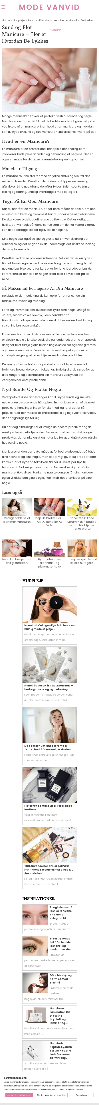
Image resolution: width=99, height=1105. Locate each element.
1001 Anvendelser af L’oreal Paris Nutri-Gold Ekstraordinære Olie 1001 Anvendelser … (49, 869)
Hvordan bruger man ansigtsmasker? (17, 561)
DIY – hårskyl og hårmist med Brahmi (61, 978)
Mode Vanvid (49, 7)
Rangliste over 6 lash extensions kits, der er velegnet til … (61, 912)
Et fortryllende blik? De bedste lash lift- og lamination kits (60, 944)
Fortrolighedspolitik (15, 1078)
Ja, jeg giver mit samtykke (19, 1095)
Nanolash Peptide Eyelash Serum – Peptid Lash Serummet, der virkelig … (61, 1051)
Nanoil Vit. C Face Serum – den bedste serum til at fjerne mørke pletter (81, 523)
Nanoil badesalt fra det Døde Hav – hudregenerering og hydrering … (48, 687)
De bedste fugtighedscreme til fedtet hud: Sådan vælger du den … (48, 747)
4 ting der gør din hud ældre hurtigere (82, 561)
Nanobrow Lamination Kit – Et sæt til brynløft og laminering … (61, 1016)
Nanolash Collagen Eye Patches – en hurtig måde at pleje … (49, 627)
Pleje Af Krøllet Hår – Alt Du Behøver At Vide (49, 521)
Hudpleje (55, 29)
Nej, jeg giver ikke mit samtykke (51, 1095)
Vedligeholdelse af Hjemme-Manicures (17, 520)
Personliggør (81, 1095)
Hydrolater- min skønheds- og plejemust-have (49, 562)
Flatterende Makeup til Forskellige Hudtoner (48, 807)
